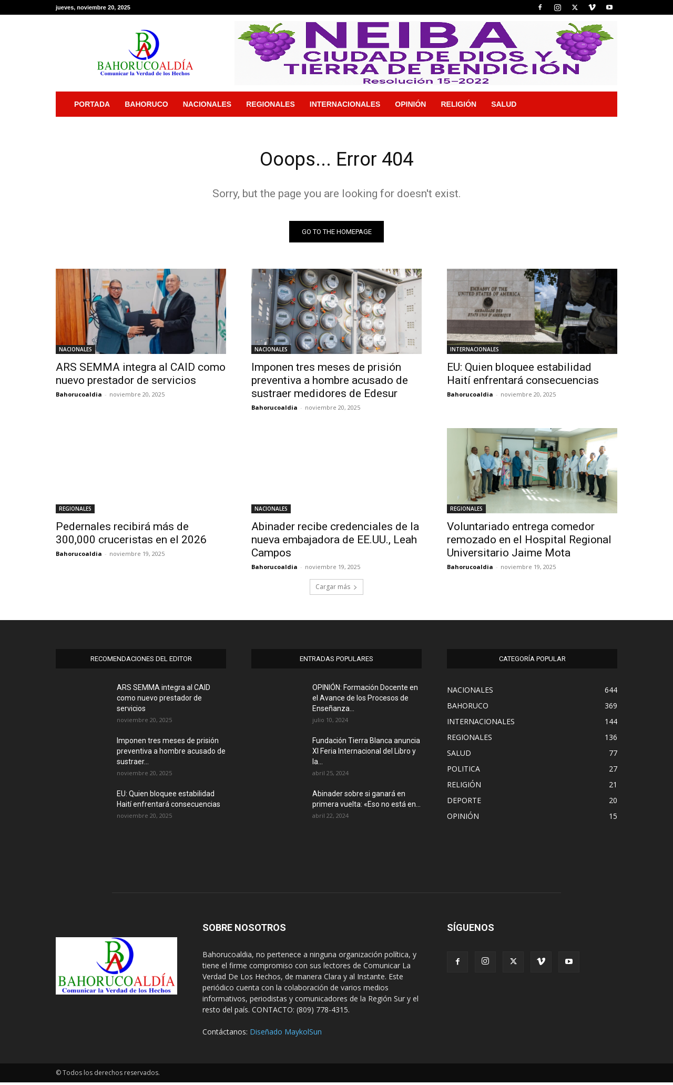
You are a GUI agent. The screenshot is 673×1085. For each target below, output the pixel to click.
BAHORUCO (146, 104)
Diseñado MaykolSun (286, 1034)
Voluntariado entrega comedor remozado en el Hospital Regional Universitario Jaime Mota (529, 542)
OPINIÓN (410, 104)
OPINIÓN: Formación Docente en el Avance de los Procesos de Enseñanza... (365, 700)
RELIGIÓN (458, 104)
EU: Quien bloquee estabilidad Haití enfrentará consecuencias (523, 376)
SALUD (503, 104)
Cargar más (336, 589)
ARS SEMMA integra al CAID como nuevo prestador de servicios (141, 376)
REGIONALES (270, 104)
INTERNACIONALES (345, 104)
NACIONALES (207, 104)
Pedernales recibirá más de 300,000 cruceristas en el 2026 (131, 536)
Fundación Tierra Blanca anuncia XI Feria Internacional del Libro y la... (366, 753)
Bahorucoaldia (79, 397)
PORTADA (92, 104)
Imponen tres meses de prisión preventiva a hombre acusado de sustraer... (171, 753)
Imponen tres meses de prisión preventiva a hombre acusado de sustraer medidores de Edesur (329, 382)
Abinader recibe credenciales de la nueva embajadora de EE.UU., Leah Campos (335, 542)
